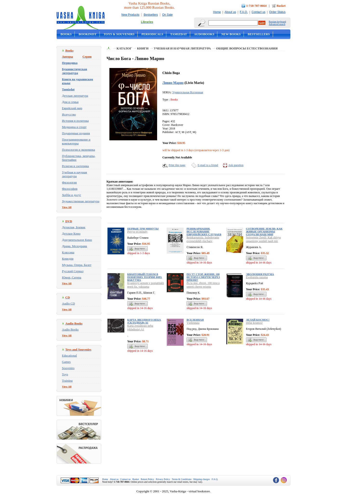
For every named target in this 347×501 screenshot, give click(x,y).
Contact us (258, 12)
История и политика (75, 120)
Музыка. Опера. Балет (76, 265)
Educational (69, 355)
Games (66, 362)
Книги (142, 48)
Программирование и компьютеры (76, 141)
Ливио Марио (173, 83)
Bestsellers (151, 14)
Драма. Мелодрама (74, 246)
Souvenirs (68, 368)
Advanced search (277, 24)
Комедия (67, 258)
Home (217, 12)
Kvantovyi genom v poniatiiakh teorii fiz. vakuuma (145, 284)
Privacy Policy (163, 479)
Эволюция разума (260, 274)
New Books (230, 34)
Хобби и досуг (71, 195)
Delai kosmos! (254, 323)
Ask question (235, 165)
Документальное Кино (77, 240)
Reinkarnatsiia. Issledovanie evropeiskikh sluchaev (203, 239)
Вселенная (195, 319)
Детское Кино (71, 233)
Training (67, 380)
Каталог (124, 48)
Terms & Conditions (182, 479)
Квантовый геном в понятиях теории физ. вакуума (144, 277)
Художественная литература (80, 201)
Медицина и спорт (74, 127)
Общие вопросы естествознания (247, 48)
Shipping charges (201, 479)
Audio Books (70, 329)
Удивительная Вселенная (187, 92)
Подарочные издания (76, 133)
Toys (65, 374)
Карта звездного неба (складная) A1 (144, 321)
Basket (281, 5)
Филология (69, 182)
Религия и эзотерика (75, 166)
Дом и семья (70, 102)
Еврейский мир (72, 108)
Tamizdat (178, 34)
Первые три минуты (143, 228)
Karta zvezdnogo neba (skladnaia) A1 (140, 327)
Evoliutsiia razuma (257, 277)
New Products (130, 14)
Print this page (177, 165)
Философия (69, 188)
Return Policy (147, 479)
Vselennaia (193, 323)
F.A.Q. (244, 12)
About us (230, 12)
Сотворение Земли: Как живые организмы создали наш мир (264, 231)
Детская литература (75, 95)
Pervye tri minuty (137, 231)
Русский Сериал (72, 271)
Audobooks (204, 34)
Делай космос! (257, 319)
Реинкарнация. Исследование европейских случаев (204, 231)
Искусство (69, 114)
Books (66, 34)
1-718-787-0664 (256, 5)
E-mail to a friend (208, 165)
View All (67, 207)
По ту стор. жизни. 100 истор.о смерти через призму (203, 277)
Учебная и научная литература (74, 174)
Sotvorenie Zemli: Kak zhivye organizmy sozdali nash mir (263, 239)
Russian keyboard (277, 21)
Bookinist (87, 34)
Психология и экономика (78, 149)
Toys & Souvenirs (119, 34)
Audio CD (68, 303)
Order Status (277, 12)
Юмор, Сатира (71, 277)
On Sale (167, 14)
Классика (68, 252)
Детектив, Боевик (73, 227)
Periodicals (152, 34)
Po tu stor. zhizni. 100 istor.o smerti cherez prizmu (203, 284)
